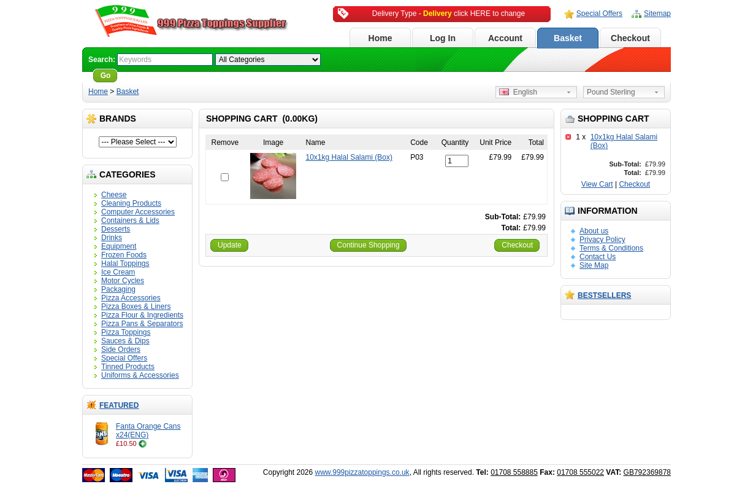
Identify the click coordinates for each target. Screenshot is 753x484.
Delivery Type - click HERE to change (448, 13)
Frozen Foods (124, 255)
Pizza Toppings (126, 332)
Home (380, 38)
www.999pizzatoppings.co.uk (362, 472)
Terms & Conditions (611, 248)
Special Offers (599, 13)
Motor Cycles (122, 280)
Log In (443, 38)
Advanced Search (154, 75)
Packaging (118, 289)
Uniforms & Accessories (140, 375)
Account (505, 38)
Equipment (118, 246)
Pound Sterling (611, 92)
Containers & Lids (130, 220)
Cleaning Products (131, 203)
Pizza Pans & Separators (142, 323)
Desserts (115, 229)
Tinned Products (128, 366)
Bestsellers (604, 295)
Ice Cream (118, 272)
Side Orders (120, 349)
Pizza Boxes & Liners (135, 306)
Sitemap (657, 13)
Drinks (111, 237)
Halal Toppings (125, 263)
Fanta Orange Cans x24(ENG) (148, 430)
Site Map (593, 265)
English (518, 92)
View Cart (597, 184)
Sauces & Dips (125, 341)
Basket (568, 38)
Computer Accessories (138, 212)
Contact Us (597, 256)
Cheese (113, 194)
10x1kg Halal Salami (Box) (348, 157)
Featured (119, 405)
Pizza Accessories (131, 298)
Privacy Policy (602, 239)
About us (593, 231)
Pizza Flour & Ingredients (142, 315)
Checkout (630, 38)
